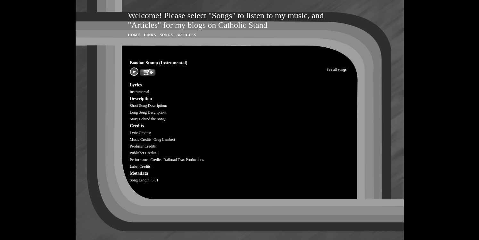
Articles (186, 35)
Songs (166, 35)
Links (150, 35)
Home (134, 35)
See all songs (336, 69)
